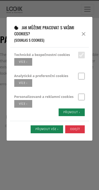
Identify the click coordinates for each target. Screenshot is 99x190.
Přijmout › (71, 112)
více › (23, 62)
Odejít (75, 129)
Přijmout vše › (46, 129)
